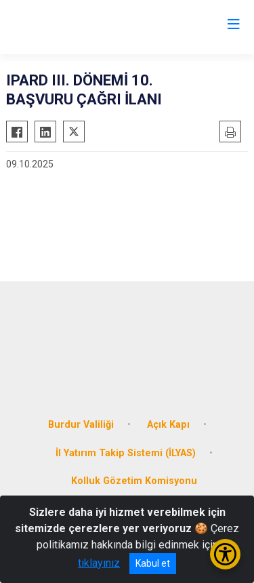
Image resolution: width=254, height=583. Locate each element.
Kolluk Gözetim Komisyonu (134, 481)
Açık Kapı (168, 424)
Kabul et (152, 563)
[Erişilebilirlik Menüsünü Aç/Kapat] (225, 554)
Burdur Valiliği (81, 424)
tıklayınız (99, 563)
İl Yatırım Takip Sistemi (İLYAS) (126, 453)
